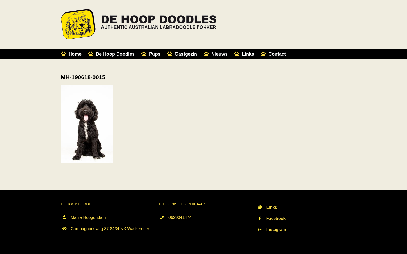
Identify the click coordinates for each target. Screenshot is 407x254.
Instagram (276, 229)
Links (271, 207)
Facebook (276, 218)
